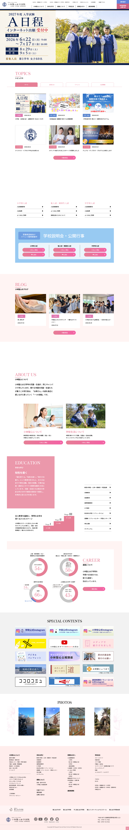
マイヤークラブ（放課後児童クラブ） (105, 766)
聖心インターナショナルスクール (97, 810)
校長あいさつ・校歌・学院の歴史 (17, 762)
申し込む (33, 255)
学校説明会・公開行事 (73, 780)
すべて (26, 85)
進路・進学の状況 (41, 782)
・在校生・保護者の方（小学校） (40, 2)
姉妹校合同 (52, 820)
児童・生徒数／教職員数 (15, 764)
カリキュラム (88, 529)
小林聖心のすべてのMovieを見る (17, 777)
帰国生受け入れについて (58, 215)
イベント (77, 85)
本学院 (46, 820)
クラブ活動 (98, 762)
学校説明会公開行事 (123, 6)
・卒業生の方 (75, 2)
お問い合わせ (41, 795)
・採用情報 (92, 2)
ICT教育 (86, 508)
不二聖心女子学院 (79, 810)
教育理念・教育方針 (14, 760)
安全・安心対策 (13, 768)
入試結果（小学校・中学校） (75, 768)
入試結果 (19, 211)
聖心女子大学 (57, 810)
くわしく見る (34, 250)
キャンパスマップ (99, 768)
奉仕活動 (87, 524)
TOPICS (97, 779)
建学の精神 (12, 758)
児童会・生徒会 (99, 764)
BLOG (96, 781)
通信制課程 (91, 6)
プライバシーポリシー (15, 795)
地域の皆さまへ (13, 787)
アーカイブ (12, 770)
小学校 (70, 760)
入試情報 (102, 85)
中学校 (70, 764)
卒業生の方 (98, 789)
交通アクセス (102, 2)
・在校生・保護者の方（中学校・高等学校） (59, 2)
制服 (96, 770)
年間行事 (97, 760)
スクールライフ (99, 758)
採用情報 (11, 789)
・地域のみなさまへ (84, 2)
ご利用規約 (12, 793)
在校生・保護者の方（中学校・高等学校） (106, 787)
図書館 (47, 770)
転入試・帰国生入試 (74, 762)
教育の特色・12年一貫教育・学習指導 (95, 487)
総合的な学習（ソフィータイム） (94, 513)
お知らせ (51, 85)
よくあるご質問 (21, 215)
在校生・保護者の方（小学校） (103, 785)
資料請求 (123, 2)
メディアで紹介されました (16, 779)
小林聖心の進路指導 (42, 784)
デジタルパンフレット (15, 783)
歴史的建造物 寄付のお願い (16, 785)
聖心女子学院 (67, 810)
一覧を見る (64, 158)
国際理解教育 (88, 503)
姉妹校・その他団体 (14, 766)
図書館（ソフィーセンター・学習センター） (96, 518)
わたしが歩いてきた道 (15, 781)
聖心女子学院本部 (114, 810)
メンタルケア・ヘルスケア (102, 772)
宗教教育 (87, 493)
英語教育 (87, 498)
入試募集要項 (21, 207)
